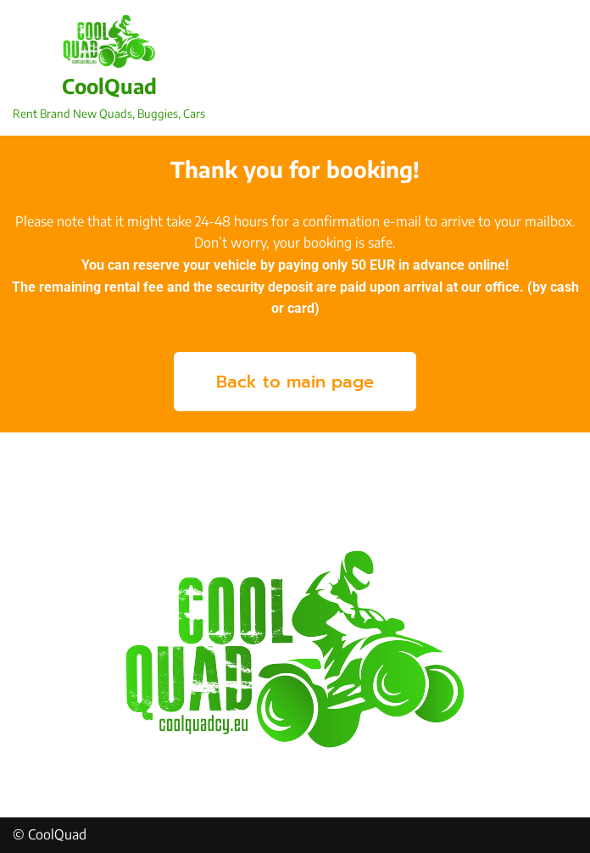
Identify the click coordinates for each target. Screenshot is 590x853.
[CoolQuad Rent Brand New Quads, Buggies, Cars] (109, 68)
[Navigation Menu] (557, 67)
